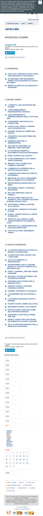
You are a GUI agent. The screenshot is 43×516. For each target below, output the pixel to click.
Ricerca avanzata (33, 19)
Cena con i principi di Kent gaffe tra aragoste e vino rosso (23, 75)
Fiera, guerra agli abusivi (20, 156)
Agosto (9, 440)
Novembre (10, 444)
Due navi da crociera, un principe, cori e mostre (19, 147)
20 (23, 459)
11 (17, 456)
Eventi (23, 23)
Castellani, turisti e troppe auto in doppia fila (21, 127)
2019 (7, 379)
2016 (7, 393)
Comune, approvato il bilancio (22, 291)
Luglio (8, 439)
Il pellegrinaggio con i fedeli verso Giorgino (22, 159)
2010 (7, 421)
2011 (7, 416)
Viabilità (30, 23)
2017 (7, 388)
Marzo (8, 433)
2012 (7, 411)
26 (20, 463)
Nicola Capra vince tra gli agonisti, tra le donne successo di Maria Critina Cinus (23, 199)
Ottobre (9, 443)
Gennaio (9, 430)
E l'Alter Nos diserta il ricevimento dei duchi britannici (23, 152)
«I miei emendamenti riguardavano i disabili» (19, 111)
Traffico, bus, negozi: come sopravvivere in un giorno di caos (21, 221)
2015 (7, 398)
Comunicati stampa (13, 23)
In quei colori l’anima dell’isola (23, 304)
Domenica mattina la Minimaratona (17, 142)
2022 (7, 365)
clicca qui (15, 8)
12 (20, 456)
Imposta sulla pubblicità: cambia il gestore (20, 164)
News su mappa (12, 482)
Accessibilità (27, 485)
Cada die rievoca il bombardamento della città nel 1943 (23, 116)
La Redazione (11, 488)
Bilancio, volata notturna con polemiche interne (22, 277)
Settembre (10, 441)
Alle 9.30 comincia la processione (17, 261)
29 (6, 466)
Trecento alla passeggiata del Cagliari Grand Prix (22, 227)
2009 (7, 425)
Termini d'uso (31, 482)
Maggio (9, 436)
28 (27, 463)
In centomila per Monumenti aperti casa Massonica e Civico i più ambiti (22, 81)
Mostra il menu (12, 29)
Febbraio (9, 432)
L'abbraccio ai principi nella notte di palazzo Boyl (21, 169)
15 (6, 459)
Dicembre (9, 446)
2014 (7, 402)
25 (17, 463)
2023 (7, 360)
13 (23, 456)
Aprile (8, 434)
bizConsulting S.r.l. (25, 509)
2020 (7, 374)
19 (20, 459)
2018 (7, 384)
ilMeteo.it (25, 507)
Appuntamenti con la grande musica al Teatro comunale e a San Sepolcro (22, 266)
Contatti (33, 488)
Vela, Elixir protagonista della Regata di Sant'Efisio (23, 325)
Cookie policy (11, 490)
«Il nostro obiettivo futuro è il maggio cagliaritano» (23, 251)
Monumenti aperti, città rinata (22, 307)
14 (27, 456)
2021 (7, 370)
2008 (7, 473)
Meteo (22, 482)
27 (23, 463)
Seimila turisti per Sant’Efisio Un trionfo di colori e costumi (22, 320)
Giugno (9, 437)
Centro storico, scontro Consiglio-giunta (20, 287)
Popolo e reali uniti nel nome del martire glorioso (22, 311)
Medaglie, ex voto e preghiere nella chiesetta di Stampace (22, 179)
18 (17, 459)
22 (6, 463)
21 (27, 459)
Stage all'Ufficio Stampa (14, 485)
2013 (7, 407)
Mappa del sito (23, 488)
